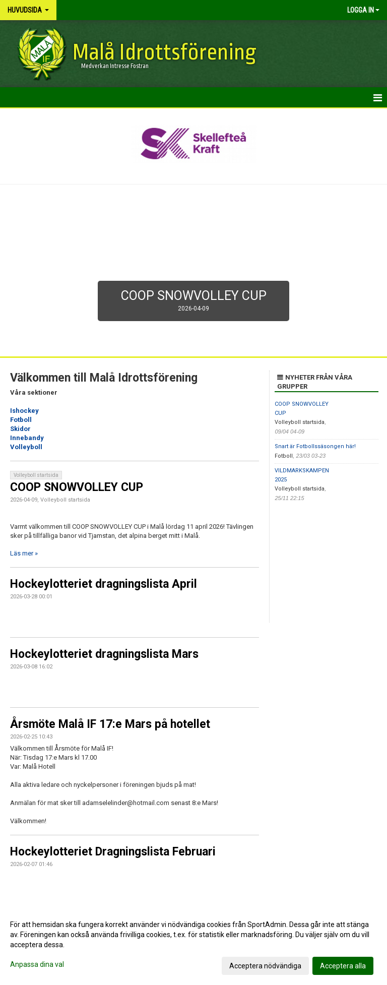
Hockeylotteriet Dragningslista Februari (113, 851)
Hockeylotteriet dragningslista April (103, 584)
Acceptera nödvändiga (265, 966)
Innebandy (27, 438)
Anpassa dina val (37, 964)
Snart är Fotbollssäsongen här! (315, 446)
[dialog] (193, 944)
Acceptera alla (343, 966)
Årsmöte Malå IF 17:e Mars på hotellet (110, 724)
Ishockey (24, 410)
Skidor (20, 429)
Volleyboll (26, 447)
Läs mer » (24, 553)
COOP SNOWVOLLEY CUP (76, 487)
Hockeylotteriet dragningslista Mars (104, 654)
